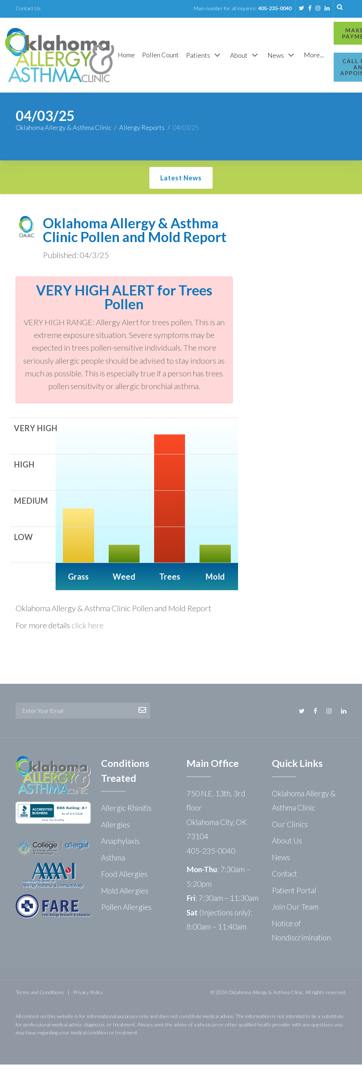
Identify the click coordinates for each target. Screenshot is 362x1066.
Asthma (113, 858)
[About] (245, 56)
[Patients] (204, 56)
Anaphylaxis (120, 842)
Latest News (181, 179)
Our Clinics (290, 825)
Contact (284, 874)
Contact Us (28, 8)
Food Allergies (124, 875)
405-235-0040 (274, 8)
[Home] (126, 56)
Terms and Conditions (40, 994)
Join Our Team (295, 907)
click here (88, 627)
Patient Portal (294, 891)
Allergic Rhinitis (126, 809)
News (281, 858)
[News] (282, 56)
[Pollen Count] (160, 56)
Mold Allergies (124, 891)
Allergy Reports (142, 129)
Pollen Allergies (126, 908)
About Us (287, 841)
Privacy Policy (88, 994)
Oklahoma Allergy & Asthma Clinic (63, 129)
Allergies (115, 825)
